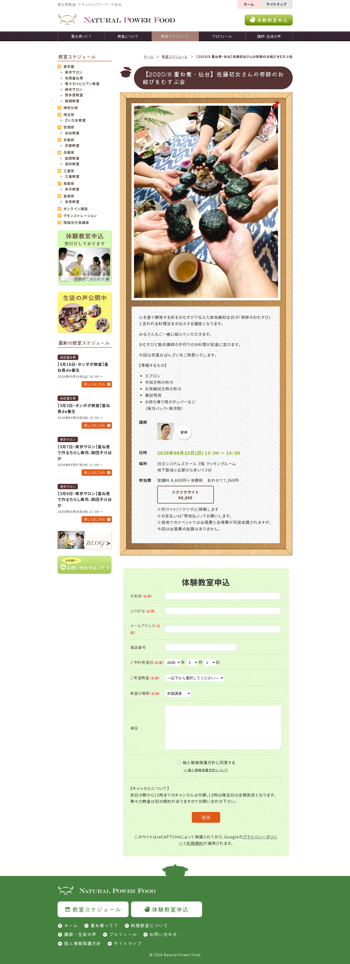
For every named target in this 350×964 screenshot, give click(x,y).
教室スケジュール (175, 56)
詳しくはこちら (94, 384)
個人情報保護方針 (82, 943)
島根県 (68, 195)
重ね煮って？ (104, 925)
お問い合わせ (163, 934)
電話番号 (138, 647)
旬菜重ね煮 (74, 78)
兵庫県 (68, 152)
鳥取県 (68, 183)
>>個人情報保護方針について (205, 770)
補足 (134, 728)
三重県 (68, 170)
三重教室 (72, 176)
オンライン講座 (75, 208)
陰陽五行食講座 (76, 222)
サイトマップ (276, 4)
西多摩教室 (74, 94)
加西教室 (72, 158)
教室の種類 (145, 693)
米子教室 (72, 189)
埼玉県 (68, 114)
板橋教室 (72, 100)
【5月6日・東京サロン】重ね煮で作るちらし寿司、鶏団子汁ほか (85, 499)
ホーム (249, 4)
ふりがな (143, 610)
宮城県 (68, 127)
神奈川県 (70, 107)
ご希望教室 (145, 677)
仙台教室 (72, 132)
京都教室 (72, 145)
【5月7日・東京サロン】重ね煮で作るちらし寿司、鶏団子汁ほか (85, 452)
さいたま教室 (75, 120)
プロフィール (123, 934)
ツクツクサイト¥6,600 (185, 494)
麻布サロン (74, 89)
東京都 (68, 66)
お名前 (141, 595)
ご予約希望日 (147, 662)
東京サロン (74, 72)
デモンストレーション (80, 215)
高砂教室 (72, 163)
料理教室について (149, 925)
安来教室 (72, 201)
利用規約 (195, 843)
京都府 (68, 139)
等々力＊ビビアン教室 (82, 83)
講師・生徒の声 (80, 934)
